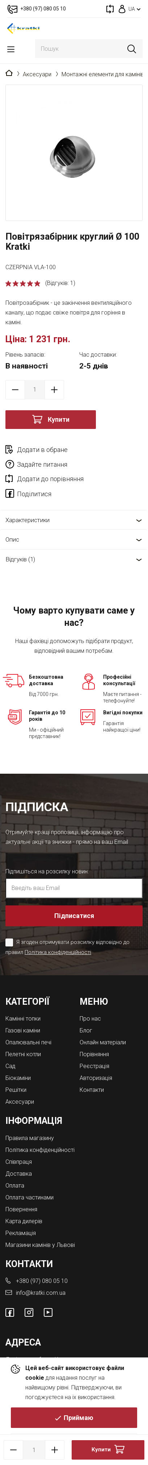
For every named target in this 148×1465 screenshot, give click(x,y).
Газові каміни (22, 1030)
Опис (12, 539)
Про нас (90, 1018)
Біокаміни (18, 1078)
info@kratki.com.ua (40, 1292)
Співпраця (18, 1161)
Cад (10, 1066)
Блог (86, 1030)
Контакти (92, 1089)
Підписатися (74, 915)
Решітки (15, 1089)
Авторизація (96, 1078)
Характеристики (27, 520)
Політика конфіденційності (58, 952)
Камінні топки (23, 1018)
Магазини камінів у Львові (40, 1245)
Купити (58, 419)
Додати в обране (42, 449)
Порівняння (94, 1054)
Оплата (14, 1185)
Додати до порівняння (50, 479)
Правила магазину (29, 1138)
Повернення (21, 1209)
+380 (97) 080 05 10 (42, 1281)
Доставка (18, 1173)
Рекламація (20, 1233)
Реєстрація (94, 1066)
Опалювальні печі (28, 1042)
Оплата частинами (29, 1197)
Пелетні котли (23, 1054)
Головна (9, 73)
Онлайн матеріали (103, 1042)
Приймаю (78, 1417)
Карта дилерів (23, 1221)
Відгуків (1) (20, 559)
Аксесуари (37, 74)
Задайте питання (42, 464)
